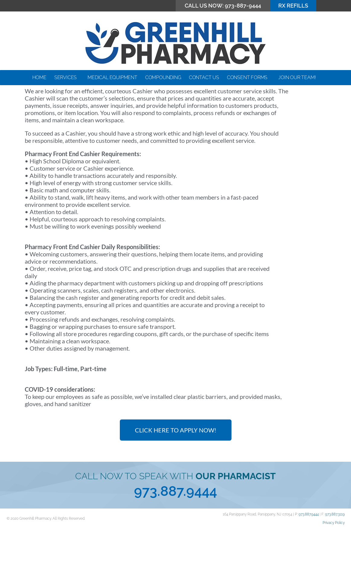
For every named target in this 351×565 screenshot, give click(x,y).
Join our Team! (298, 78)
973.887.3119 (335, 548)
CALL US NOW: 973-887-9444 (223, 5)
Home (39, 77)
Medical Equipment (112, 77)
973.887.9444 (175, 525)
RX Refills (293, 5)
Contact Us (204, 77)
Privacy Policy (334, 557)
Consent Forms (248, 78)
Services (67, 78)
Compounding (163, 77)
